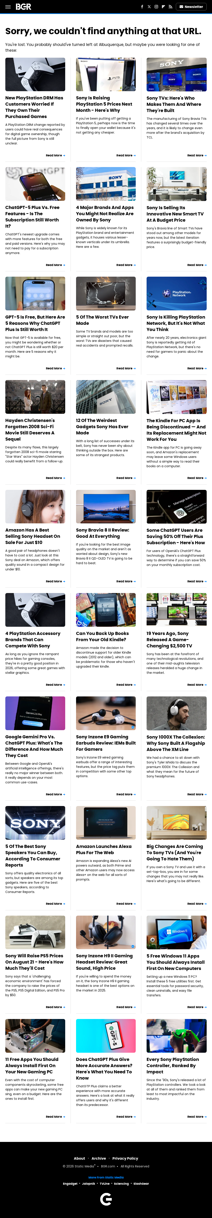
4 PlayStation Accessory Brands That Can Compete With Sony (33, 640)
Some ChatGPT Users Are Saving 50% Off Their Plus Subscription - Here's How (176, 536)
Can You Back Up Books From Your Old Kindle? (102, 637)
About (79, 1158)
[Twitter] (149, 6)
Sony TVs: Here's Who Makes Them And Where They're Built (174, 104)
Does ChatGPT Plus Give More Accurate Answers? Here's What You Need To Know (104, 1068)
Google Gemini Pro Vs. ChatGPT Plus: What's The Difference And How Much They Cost (34, 746)
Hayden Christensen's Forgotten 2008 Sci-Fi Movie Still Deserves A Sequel (30, 430)
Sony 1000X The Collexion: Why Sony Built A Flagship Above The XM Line (176, 743)
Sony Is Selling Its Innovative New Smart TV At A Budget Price (175, 214)
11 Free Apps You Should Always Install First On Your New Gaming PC (32, 1065)
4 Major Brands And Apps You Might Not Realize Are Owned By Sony (105, 214)
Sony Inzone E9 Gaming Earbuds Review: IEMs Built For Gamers (106, 743)
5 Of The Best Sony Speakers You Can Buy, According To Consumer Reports (32, 856)
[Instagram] (156, 6)
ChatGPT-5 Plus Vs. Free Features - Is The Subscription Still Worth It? (32, 217)
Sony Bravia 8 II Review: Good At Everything (102, 533)
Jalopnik (88, 1184)
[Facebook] (142, 6)
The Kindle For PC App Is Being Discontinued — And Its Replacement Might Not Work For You (176, 430)
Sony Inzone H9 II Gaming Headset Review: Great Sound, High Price (104, 962)
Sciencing (121, 1184)
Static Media (84, 1166)
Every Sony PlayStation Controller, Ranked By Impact (173, 1065)
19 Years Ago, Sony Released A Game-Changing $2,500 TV (169, 640)
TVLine (105, 1184)
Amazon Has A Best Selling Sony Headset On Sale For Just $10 (32, 536)
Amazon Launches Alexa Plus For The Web (104, 849)
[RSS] (170, 6)
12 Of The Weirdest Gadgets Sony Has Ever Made (102, 427)
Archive (99, 1158)
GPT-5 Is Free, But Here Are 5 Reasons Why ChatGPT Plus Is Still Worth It (35, 323)
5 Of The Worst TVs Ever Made (102, 320)
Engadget (70, 1184)
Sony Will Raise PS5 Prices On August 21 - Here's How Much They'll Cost (34, 962)
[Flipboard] (163, 6)
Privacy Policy (125, 1158)
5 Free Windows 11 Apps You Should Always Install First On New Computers (176, 962)
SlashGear (141, 1184)
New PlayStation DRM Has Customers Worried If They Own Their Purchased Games (34, 107)
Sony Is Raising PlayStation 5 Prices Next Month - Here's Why (104, 104)
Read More (54, 155)
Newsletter (191, 7)
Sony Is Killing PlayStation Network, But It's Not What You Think (176, 323)
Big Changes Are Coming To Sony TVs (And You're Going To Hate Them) (175, 853)
